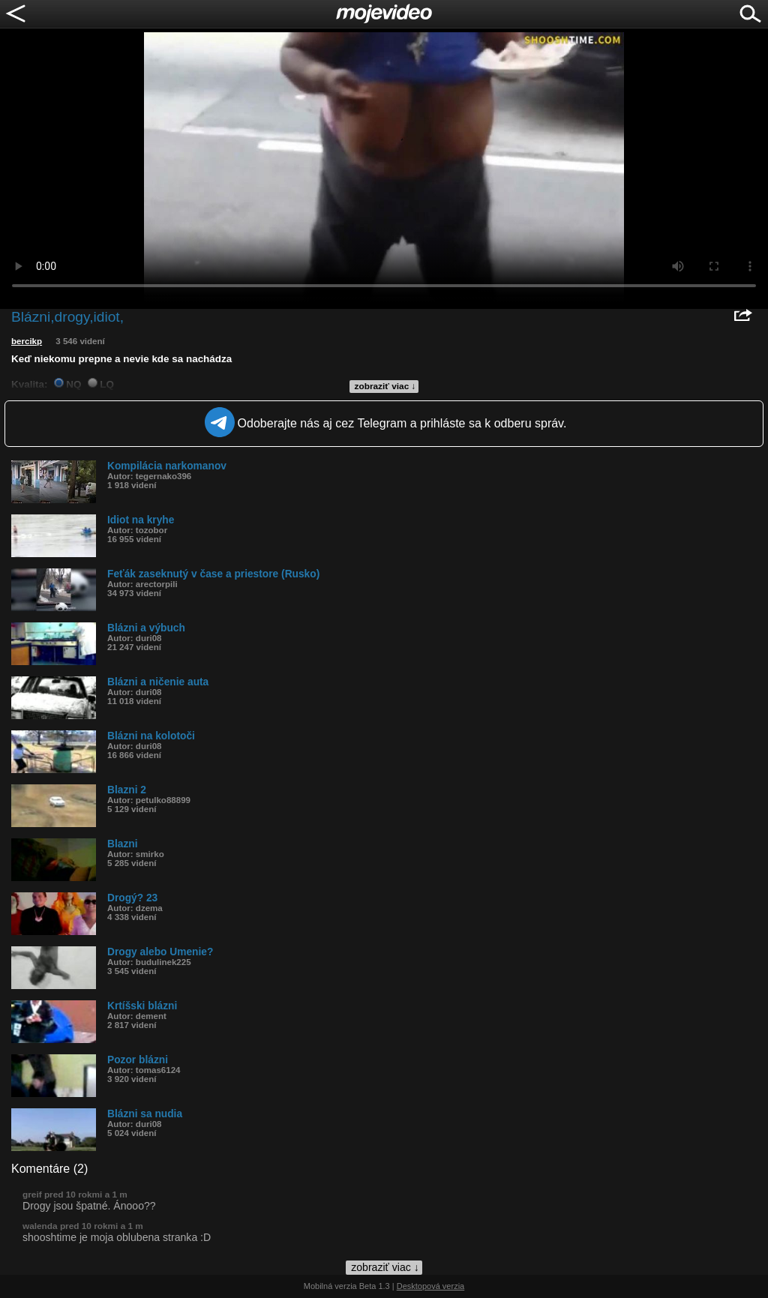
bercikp (26, 341)
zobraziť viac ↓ (385, 386)
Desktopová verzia (431, 1286)
